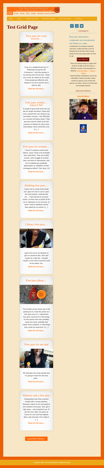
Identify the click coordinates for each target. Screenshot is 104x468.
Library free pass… (36, 224)
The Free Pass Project (33, 11)
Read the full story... (36, 89)
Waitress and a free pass (36, 395)
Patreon (92, 71)
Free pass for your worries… (36, 37)
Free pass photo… (36, 280)
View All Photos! (83, 96)
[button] (36, 439)
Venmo (83, 73)
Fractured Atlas (82, 71)
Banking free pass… (36, 185)
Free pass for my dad (36, 344)
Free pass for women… (36, 146)
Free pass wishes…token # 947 (36, 104)
